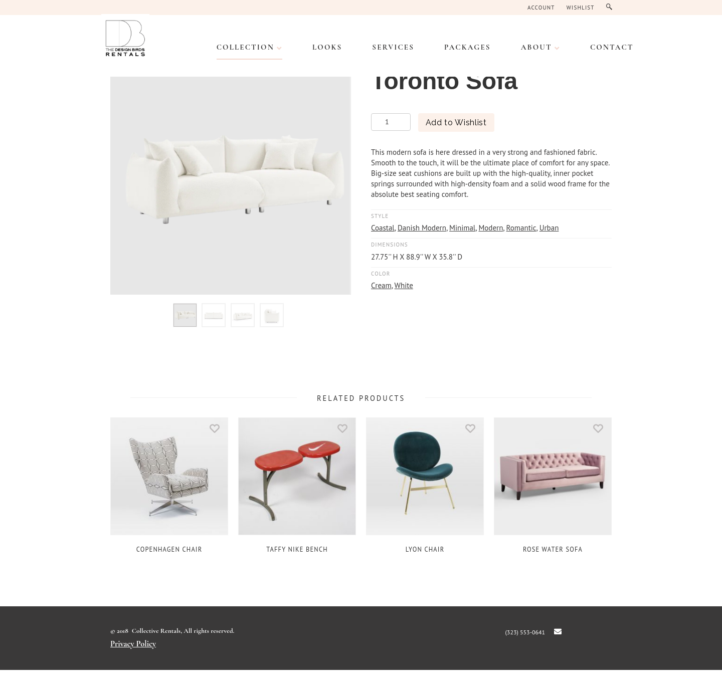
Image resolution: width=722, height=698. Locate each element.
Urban (549, 227)
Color (380, 273)
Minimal (462, 227)
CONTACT (612, 47)
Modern (490, 227)
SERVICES (393, 47)
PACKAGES (467, 47)
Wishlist (581, 7)
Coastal (383, 227)
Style (380, 215)
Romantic (521, 227)
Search (611, 7)
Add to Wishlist (456, 122)
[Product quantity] (391, 122)
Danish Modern (422, 227)
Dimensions (389, 244)
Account (541, 7)
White (404, 285)
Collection (245, 47)
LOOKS (327, 47)
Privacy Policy (133, 644)
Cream (381, 285)
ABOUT (536, 47)
